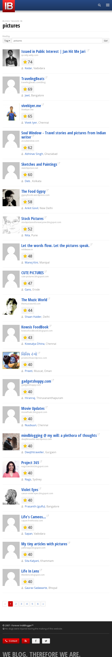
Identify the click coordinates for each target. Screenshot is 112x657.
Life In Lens (30, 571)
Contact (11, 640)
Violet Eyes (29, 489)
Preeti (28, 371)
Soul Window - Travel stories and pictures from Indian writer (63, 135)
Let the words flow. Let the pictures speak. (55, 245)
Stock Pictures (32, 218)
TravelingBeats (32, 78)
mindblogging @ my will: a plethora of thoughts (59, 435)
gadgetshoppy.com (36, 381)
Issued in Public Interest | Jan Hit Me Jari (53, 51)
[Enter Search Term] (57, 40)
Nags (28, 479)
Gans (28, 289)
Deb (28, 181)
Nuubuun (30, 425)
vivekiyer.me (31, 105)
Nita (27, 235)
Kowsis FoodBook (34, 327)
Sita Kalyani (32, 561)
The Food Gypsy (33, 191)
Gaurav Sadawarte (36, 588)
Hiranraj (30, 398)
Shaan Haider (33, 317)
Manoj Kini (31, 262)
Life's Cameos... (33, 516)
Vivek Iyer (31, 122)
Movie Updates (33, 408)
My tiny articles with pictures (44, 544)
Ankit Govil (31, 208)
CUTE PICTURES (32, 272)
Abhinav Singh (34, 154)
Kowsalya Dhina (34, 344)
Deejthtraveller (34, 452)
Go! (106, 40)
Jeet (27, 95)
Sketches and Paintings (39, 164)
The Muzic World (34, 299)
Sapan (28, 533)
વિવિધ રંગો (29, 354)
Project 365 (30, 462)
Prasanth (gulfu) (35, 506)
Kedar (28, 68)
